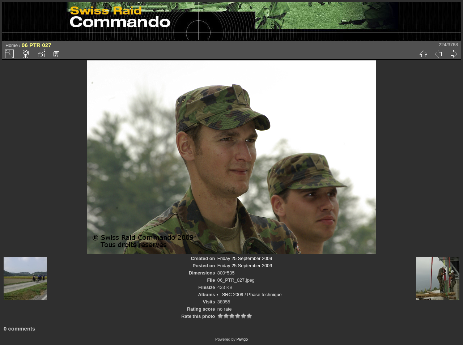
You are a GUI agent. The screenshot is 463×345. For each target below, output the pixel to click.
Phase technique (264, 294)
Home (11, 45)
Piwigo (242, 339)
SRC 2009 (232, 294)
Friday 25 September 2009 (244, 258)
